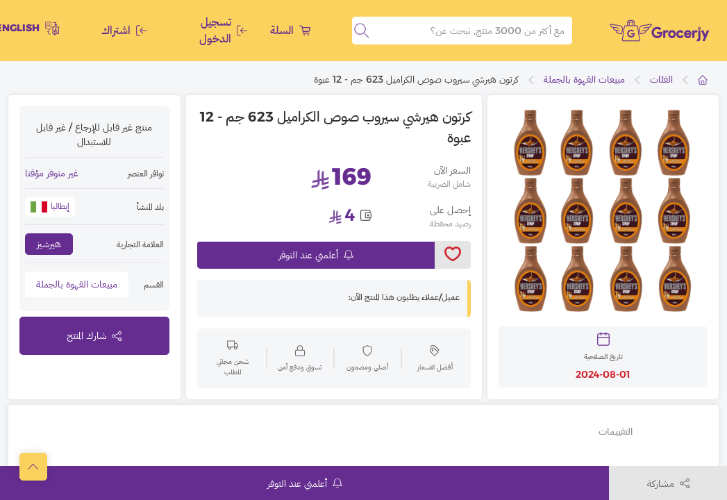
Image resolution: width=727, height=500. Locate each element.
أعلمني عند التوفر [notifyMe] (315, 255)
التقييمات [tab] (616, 431)
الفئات (661, 79)
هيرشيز (49, 244)
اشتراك (124, 30)
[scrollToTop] (33, 467)
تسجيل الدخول (223, 30)
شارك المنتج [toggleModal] (94, 335)
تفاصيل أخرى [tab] (674, 431)
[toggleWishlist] (453, 255)
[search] (361, 30)
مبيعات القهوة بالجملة (584, 79)
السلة (290, 30)
